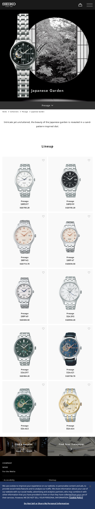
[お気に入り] (43, 165)
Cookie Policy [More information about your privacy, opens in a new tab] (76, 497)
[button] (89, 5)
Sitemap (52, 480)
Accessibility (9, 480)
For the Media (8, 471)
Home (4, 112)
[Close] (90, 486)
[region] (47, 495)
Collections (14, 112)
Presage (25, 112)
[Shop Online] (80, 5)
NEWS (5, 467)
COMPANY (7, 463)
